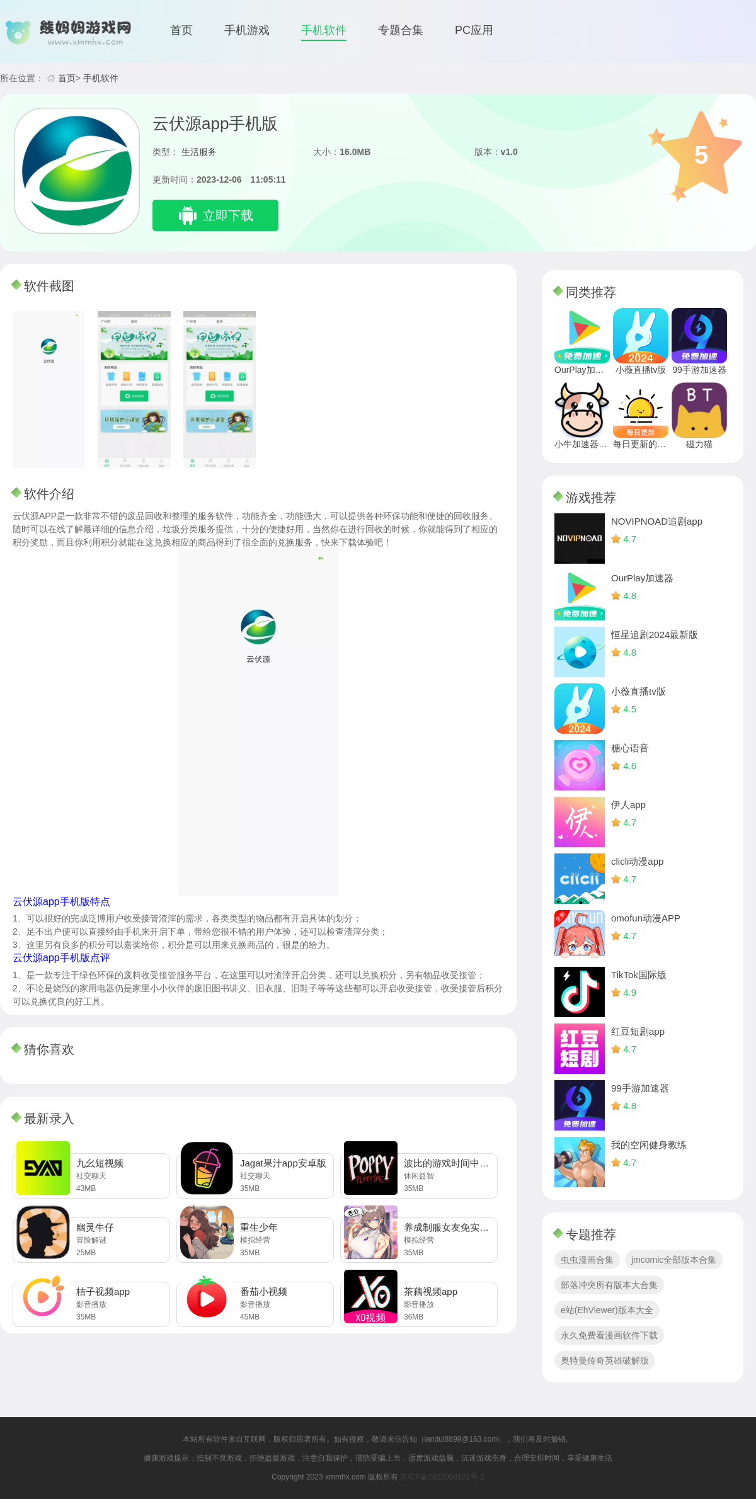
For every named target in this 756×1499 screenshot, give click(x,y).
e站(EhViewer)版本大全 (607, 1310)
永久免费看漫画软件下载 (609, 1335)
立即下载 (228, 215)
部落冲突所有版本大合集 (609, 1285)
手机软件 (323, 30)
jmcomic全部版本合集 (673, 1260)
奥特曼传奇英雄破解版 (605, 1360)
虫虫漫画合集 (587, 1260)
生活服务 (199, 152)
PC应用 (474, 30)
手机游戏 (247, 30)
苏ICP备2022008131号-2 (442, 1477)
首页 (181, 30)
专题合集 (400, 30)
